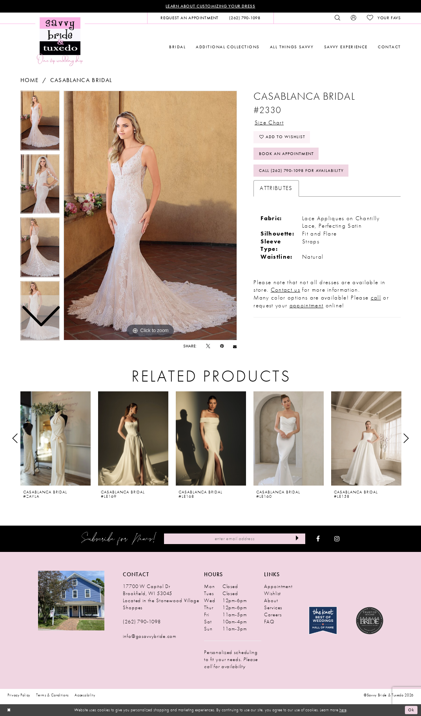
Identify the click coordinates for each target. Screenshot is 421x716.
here (342, 709)
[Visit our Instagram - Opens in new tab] (337, 539)
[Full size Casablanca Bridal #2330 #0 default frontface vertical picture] (150, 215)
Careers (272, 614)
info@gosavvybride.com (149, 636)
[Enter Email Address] (234, 538)
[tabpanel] (150, 215)
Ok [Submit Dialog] (411, 710)
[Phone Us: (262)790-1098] (245, 18)
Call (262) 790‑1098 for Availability (301, 170)
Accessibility (85, 695)
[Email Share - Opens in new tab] (235, 346)
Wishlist (272, 593)
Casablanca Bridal (81, 80)
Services (273, 607)
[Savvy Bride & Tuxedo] (60, 41)
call (376, 297)
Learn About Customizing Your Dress (210, 6)
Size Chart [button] (269, 122)
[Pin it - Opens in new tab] (222, 346)
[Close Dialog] (9, 710)
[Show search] (337, 18)
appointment (307, 305)
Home (29, 80)
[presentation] (55, 438)
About (271, 600)
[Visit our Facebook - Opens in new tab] (318, 539)
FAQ (269, 621)
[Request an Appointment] (189, 18)
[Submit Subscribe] (297, 538)
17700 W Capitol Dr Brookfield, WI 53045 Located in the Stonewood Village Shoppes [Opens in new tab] (161, 597)
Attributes (276, 188)
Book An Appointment (286, 153)
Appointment (278, 586)
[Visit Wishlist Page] (384, 18)
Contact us (285, 290)
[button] (354, 18)
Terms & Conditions (52, 695)
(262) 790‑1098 (141, 621)
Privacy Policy (18, 695)
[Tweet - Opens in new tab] (208, 346)
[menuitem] (189, 18)
